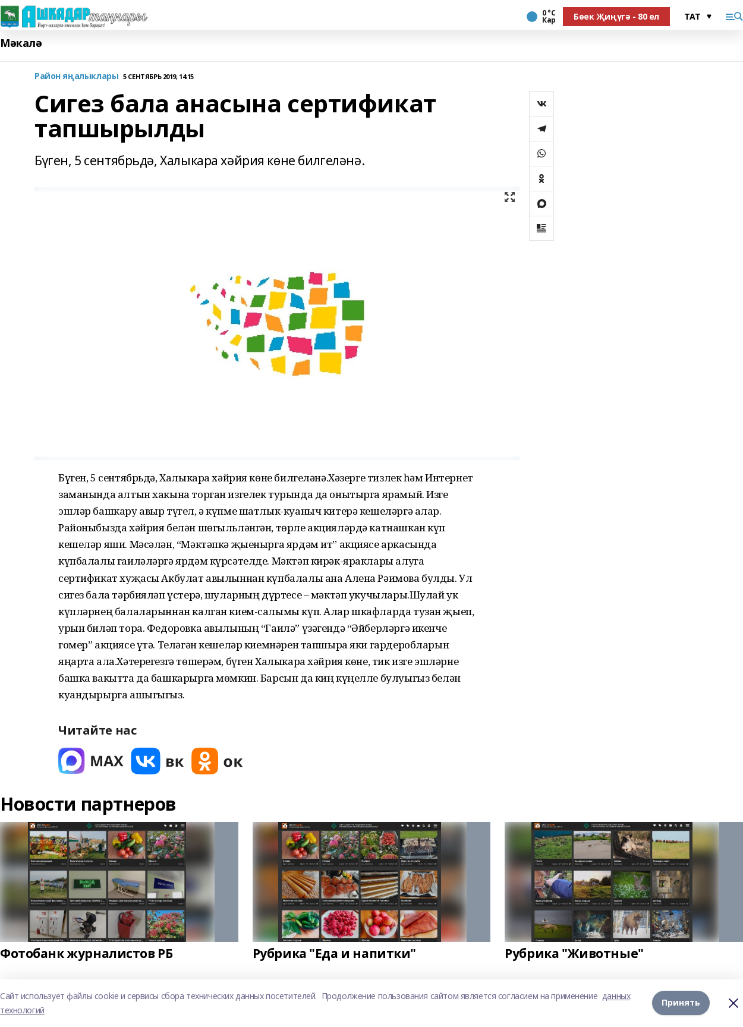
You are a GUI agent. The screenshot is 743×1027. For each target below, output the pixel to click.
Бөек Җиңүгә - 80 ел (616, 16)
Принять (681, 1003)
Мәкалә (21, 43)
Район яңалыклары (76, 76)
